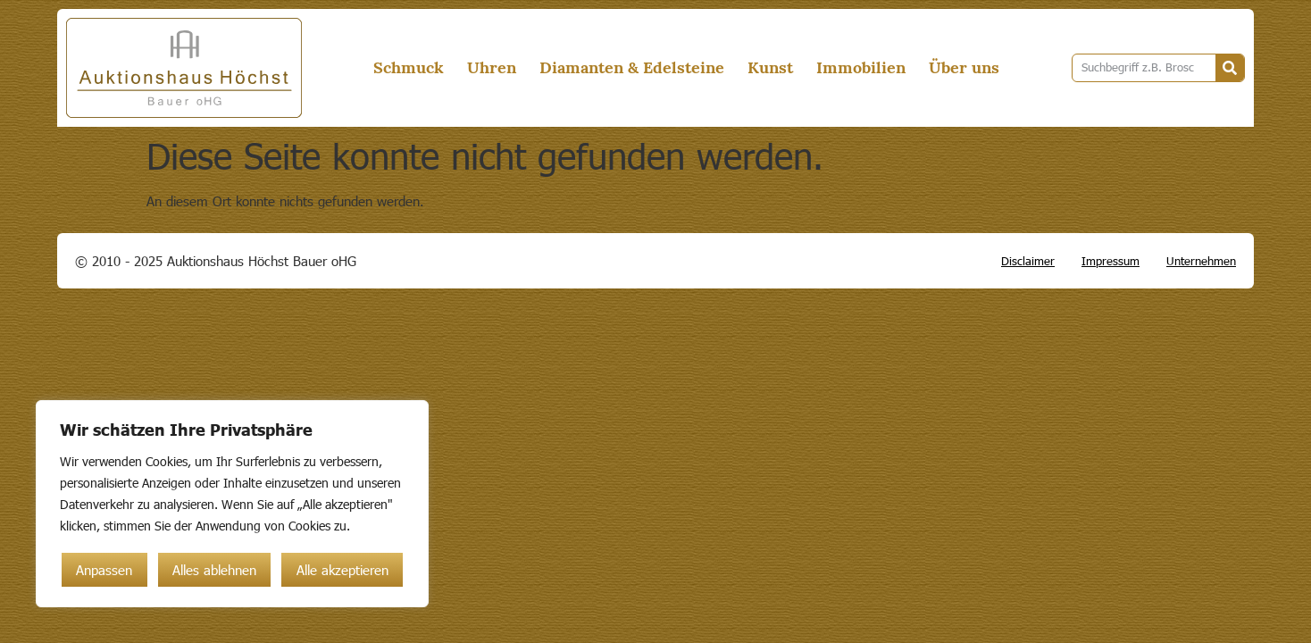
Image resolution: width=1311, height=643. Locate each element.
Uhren (491, 67)
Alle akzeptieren (342, 570)
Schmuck (408, 67)
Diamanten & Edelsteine (631, 67)
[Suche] (1229, 67)
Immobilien (861, 67)
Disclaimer (1028, 261)
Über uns (964, 67)
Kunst (770, 67)
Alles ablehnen (214, 570)
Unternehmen (1201, 261)
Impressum (1110, 261)
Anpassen (104, 570)
